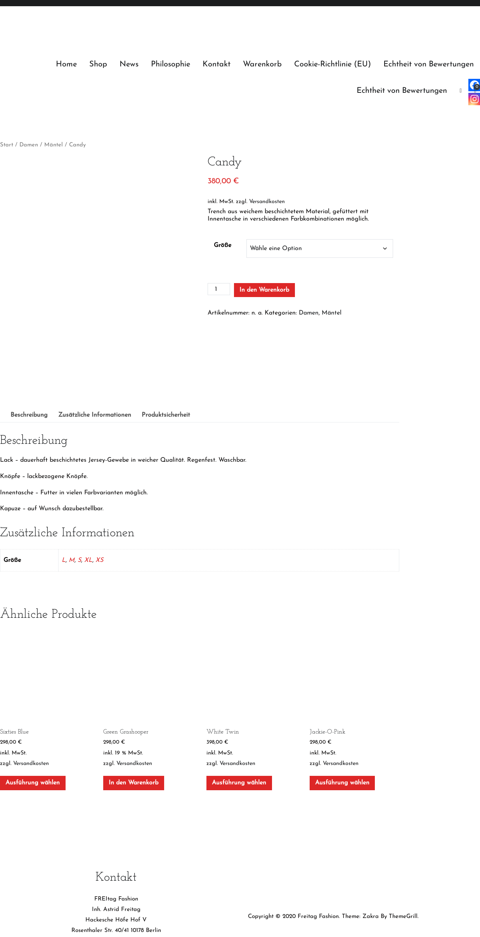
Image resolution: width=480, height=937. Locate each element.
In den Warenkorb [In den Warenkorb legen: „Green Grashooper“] (133, 717)
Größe (222, 245)
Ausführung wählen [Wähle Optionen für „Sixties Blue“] (32, 717)
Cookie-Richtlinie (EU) (332, 64)
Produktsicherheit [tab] (166, 349)
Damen (28, 145)
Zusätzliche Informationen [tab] (94, 349)
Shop (98, 64)
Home (66, 64)
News (129, 64)
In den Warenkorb (264, 290)
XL (88, 494)
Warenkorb (262, 64)
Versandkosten (267, 202)
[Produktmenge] (219, 289)
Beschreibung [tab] (29, 349)
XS (99, 494)
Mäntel (53, 145)
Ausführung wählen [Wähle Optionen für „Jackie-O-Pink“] (342, 717)
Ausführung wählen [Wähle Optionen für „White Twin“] (239, 717)
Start (6, 145)
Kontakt (216, 64)
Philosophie (170, 64)
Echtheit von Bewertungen (428, 64)
